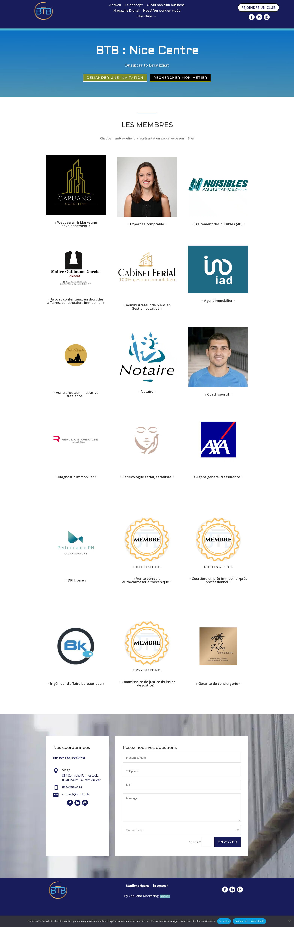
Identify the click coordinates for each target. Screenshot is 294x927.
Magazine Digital (126, 10)
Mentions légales (137, 884)
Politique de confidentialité (249, 921)
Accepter (224, 921)
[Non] (289, 921)
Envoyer (227, 841)
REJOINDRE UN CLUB (258, 7)
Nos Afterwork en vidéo (162, 10)
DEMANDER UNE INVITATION (115, 77)
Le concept (134, 5)
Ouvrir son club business (165, 5)
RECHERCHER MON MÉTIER (180, 77)
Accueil (115, 5)
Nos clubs (145, 16)
